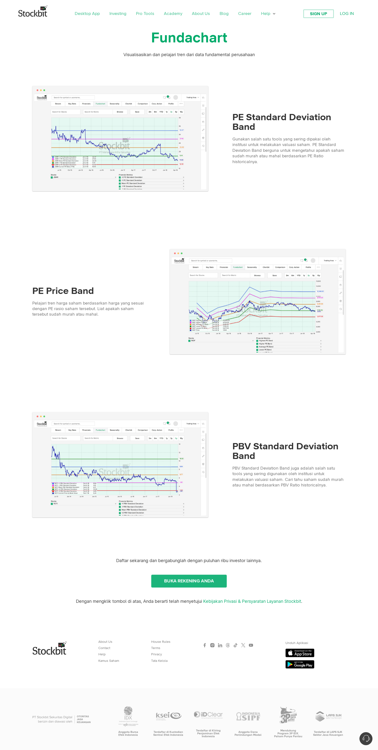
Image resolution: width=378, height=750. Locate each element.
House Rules (160, 642)
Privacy (156, 654)
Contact (104, 648)
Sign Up (318, 14)
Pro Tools (145, 14)
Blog (224, 14)
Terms (155, 648)
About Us (201, 14)
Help (268, 14)
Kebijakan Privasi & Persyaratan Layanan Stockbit (252, 601)
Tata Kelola (159, 661)
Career (244, 14)
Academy (173, 14)
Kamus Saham (108, 661)
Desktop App (87, 14)
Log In (347, 14)
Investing (117, 14)
